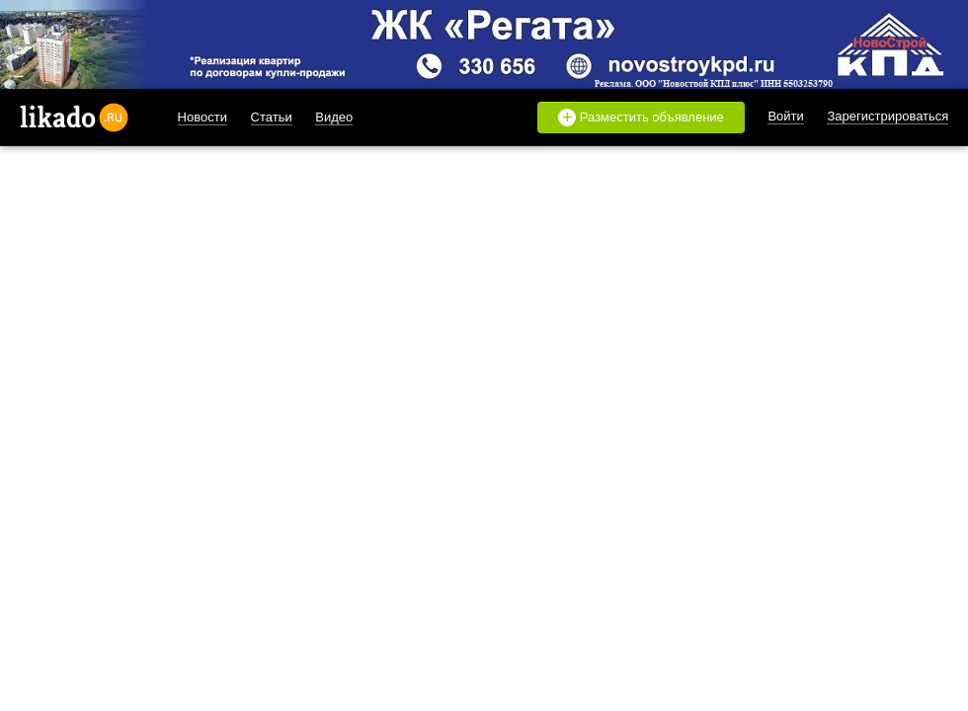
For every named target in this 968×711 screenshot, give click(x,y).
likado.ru (74, 117)
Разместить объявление (641, 117)
